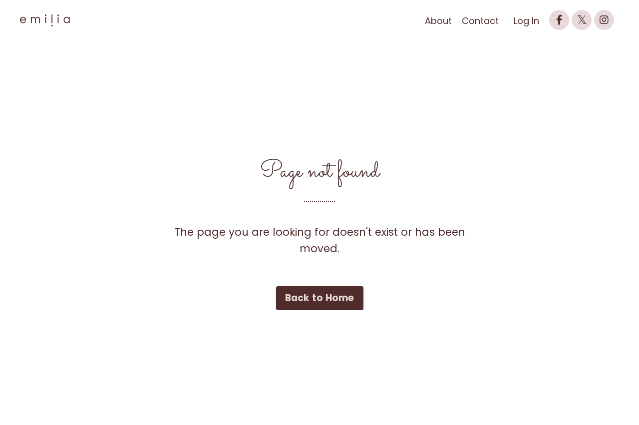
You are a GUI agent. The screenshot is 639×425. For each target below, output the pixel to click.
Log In (526, 20)
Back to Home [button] (319, 298)
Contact (480, 20)
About (438, 20)
